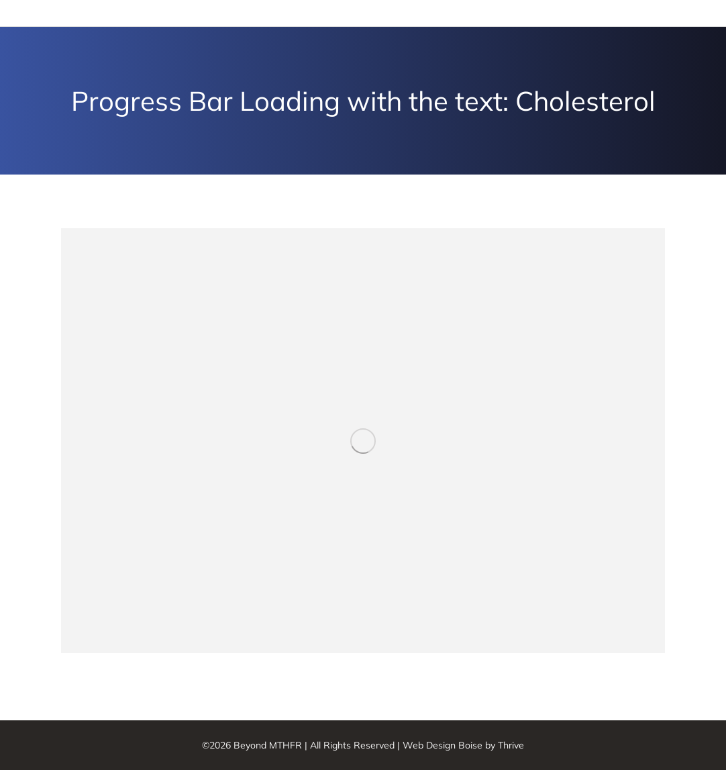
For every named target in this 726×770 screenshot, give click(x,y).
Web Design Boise (442, 745)
